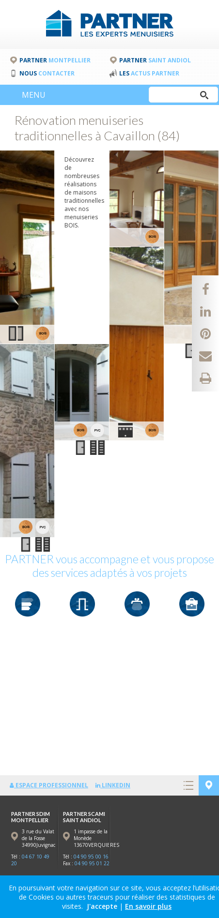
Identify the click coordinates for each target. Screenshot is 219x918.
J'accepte (102, 906)
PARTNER (55, 60)
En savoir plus (148, 906)
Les (149, 73)
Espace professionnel (49, 785)
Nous (47, 73)
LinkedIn (112, 785)
